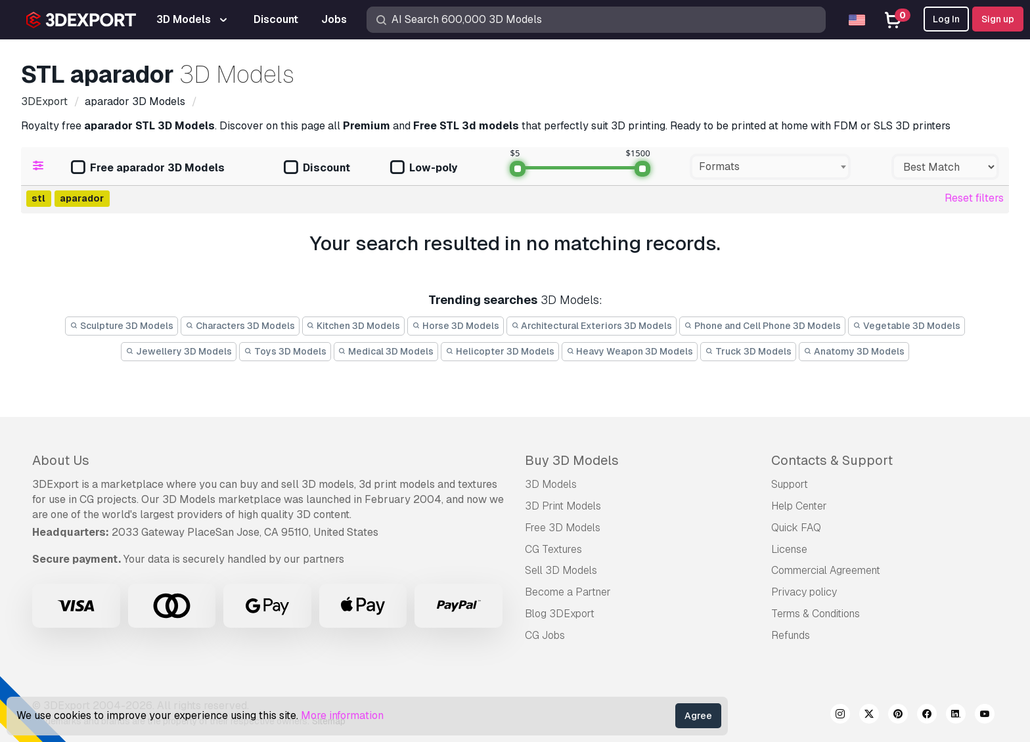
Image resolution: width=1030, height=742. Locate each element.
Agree (698, 716)
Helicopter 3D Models (499, 351)
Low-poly (423, 168)
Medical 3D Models (386, 351)
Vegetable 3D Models (906, 326)
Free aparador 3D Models (148, 168)
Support (789, 484)
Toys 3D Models (285, 351)
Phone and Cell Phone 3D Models (762, 326)
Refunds (790, 635)
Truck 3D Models (748, 351)
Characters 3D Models (240, 326)
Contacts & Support (832, 460)
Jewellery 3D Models (178, 351)
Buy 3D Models (572, 460)
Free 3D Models (562, 528)
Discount (317, 168)
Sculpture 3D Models (121, 326)
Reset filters (974, 198)
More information (342, 715)
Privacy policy (804, 592)
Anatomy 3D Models (854, 351)
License (789, 549)
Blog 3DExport (559, 614)
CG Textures (553, 549)
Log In (946, 19)
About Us (60, 460)
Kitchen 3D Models (354, 326)
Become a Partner (568, 592)
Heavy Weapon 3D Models (630, 351)
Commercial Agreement (825, 570)
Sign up (997, 19)
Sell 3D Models (561, 570)
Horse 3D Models (455, 326)
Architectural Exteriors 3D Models (592, 326)
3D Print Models (563, 506)
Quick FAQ (796, 528)
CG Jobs (545, 635)
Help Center (799, 506)
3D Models (551, 484)
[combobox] (770, 167)
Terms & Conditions (815, 614)
